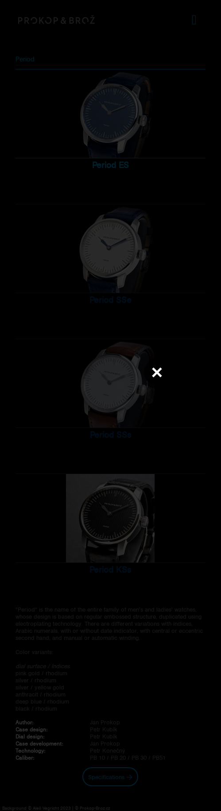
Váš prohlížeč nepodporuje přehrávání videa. (110, 405)
